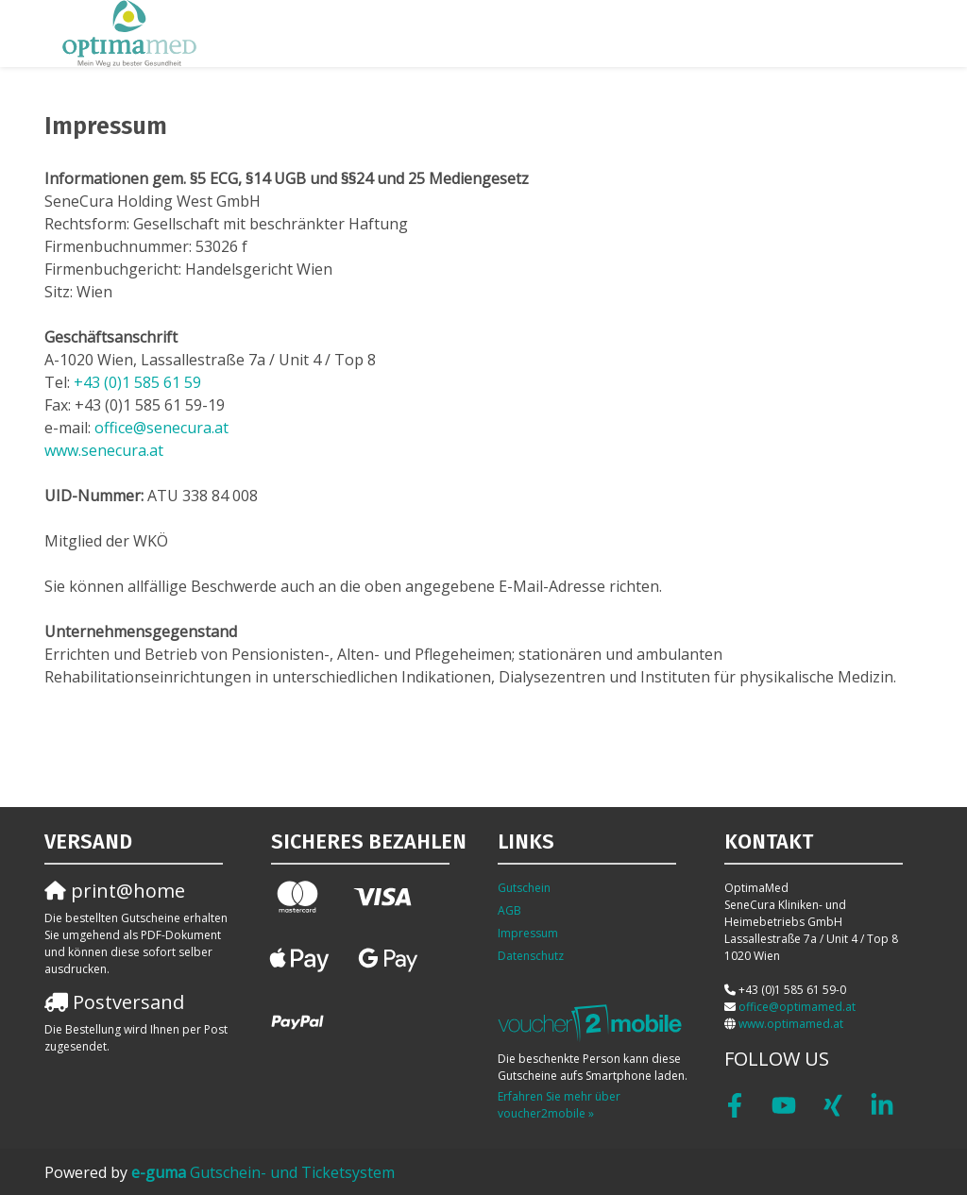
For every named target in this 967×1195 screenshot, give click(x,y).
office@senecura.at (161, 427)
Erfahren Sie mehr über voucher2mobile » (559, 1104)
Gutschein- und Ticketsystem (263, 1172)
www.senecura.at (103, 450)
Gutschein (524, 888)
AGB (509, 910)
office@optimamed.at (797, 1007)
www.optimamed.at (790, 1024)
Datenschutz (531, 956)
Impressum (528, 933)
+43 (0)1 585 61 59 (137, 382)
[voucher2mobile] (592, 1023)
